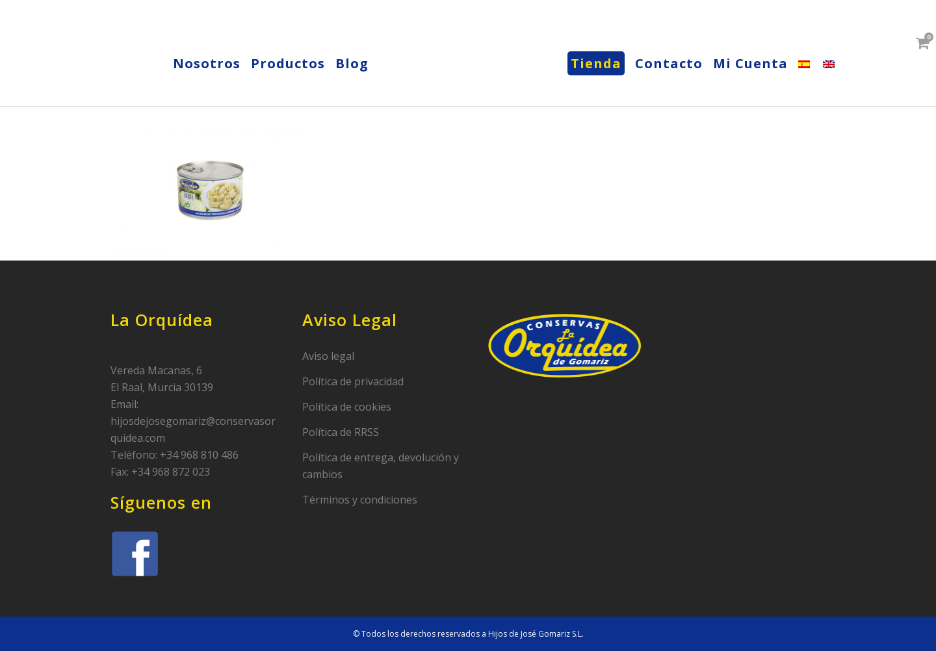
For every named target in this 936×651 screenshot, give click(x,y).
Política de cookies (346, 407)
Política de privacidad (353, 381)
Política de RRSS (340, 432)
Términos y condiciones (359, 499)
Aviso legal (328, 356)
